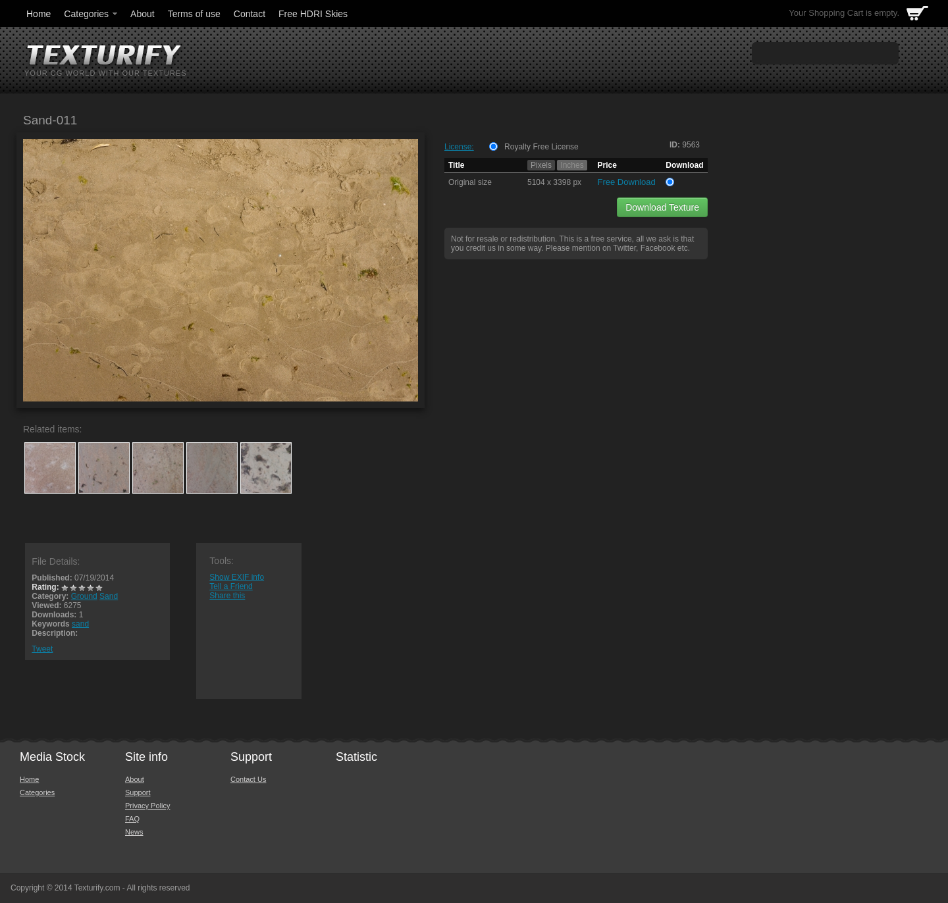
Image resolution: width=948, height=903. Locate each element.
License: (459, 146)
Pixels (541, 165)
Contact (249, 14)
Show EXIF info (236, 577)
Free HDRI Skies (313, 14)
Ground (84, 596)
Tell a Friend (230, 586)
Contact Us (248, 779)
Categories (91, 14)
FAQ (132, 819)
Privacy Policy (147, 806)
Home (38, 14)
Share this (227, 595)
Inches (571, 165)
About (142, 14)
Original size (470, 182)
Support (138, 792)
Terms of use (194, 14)
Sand (108, 596)
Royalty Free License (541, 146)
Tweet (42, 649)
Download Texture (662, 207)
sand (80, 624)
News (134, 832)
